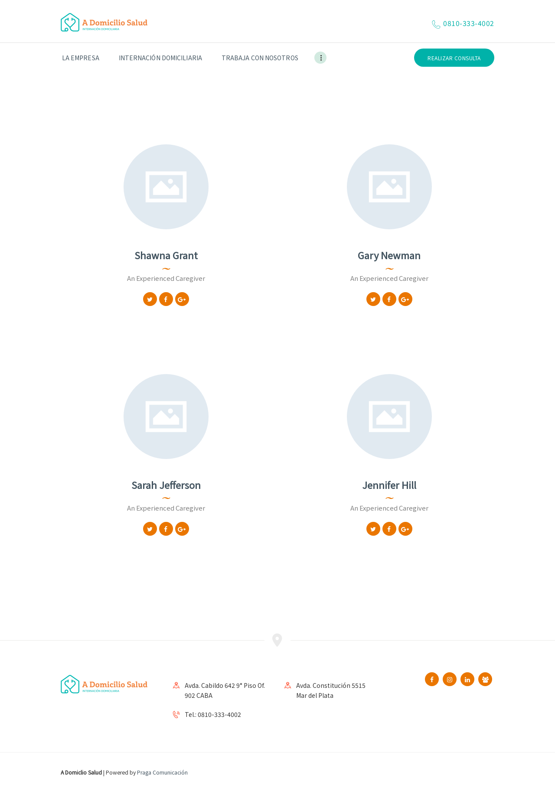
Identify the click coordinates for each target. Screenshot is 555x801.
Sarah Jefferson (166, 485)
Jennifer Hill (389, 485)
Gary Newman (389, 255)
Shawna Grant (166, 255)
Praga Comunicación (162, 772)
